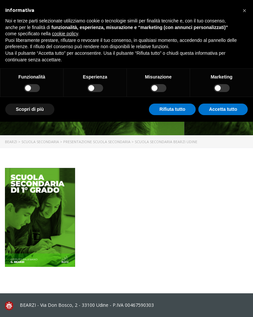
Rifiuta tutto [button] (172, 109)
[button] (244, 10)
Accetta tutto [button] (223, 109)
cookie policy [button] (65, 33)
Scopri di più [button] (30, 109)
